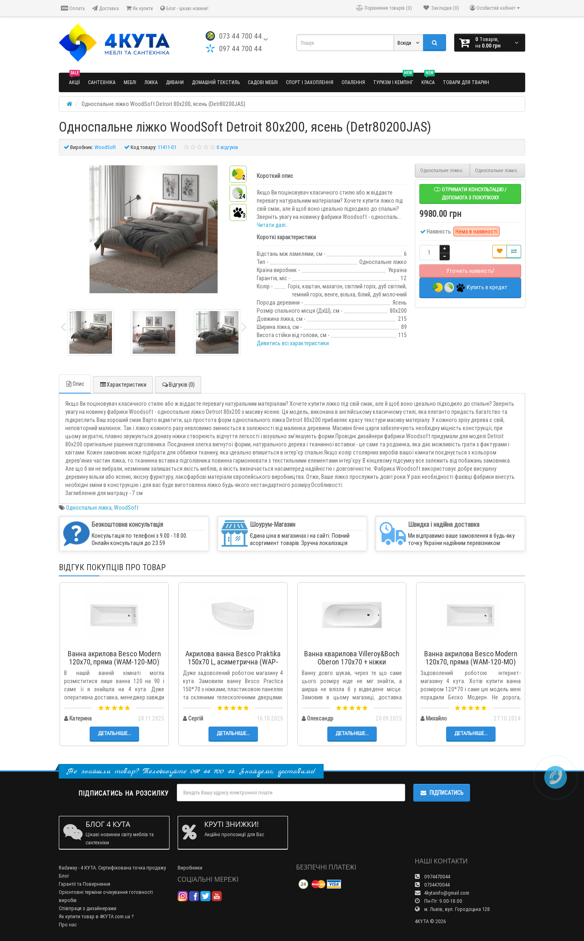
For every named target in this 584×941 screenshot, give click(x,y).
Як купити (139, 8)
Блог (64, 875)
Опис (74, 383)
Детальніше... (114, 733)
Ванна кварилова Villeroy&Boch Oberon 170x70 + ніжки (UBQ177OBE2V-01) (351, 662)
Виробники (190, 867)
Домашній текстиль (216, 82)
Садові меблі (263, 82)
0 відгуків (227, 147)
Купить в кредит (470, 287)
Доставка (105, 8)
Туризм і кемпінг (393, 79)
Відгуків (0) (178, 384)
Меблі (130, 82)
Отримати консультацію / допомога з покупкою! (470, 193)
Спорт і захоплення (309, 82)
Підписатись (442, 792)
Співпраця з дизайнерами (87, 908)
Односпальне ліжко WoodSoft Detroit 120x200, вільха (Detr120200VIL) (445, 170)
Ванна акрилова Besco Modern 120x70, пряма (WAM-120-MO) (114, 657)
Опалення (353, 82)
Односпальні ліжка (89, 507)
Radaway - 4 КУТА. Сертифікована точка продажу (112, 867)
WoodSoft (126, 507)
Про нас (68, 924)
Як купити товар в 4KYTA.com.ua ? (96, 916)
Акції (74, 79)
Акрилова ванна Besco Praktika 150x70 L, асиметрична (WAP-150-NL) (233, 662)
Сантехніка (102, 82)
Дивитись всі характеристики (293, 343)
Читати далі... (273, 225)
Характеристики (122, 384)
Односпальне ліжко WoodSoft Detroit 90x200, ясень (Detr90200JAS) (500, 170)
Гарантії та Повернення (84, 883)
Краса (428, 79)
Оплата (73, 8)
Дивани (175, 82)
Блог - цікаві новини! (184, 8)
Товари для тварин (466, 82)
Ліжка (151, 82)
